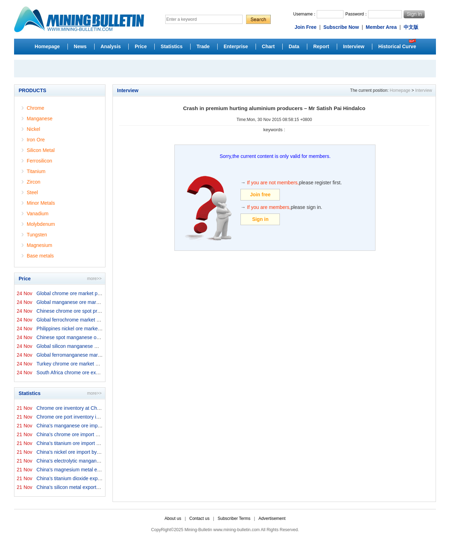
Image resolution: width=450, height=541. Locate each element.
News (80, 46)
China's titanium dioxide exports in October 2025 (89, 478)
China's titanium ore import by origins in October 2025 (95, 443)
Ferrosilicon (39, 161)
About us (173, 518)
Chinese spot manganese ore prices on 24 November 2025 (101, 337)
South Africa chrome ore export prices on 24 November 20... (102, 372)
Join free (260, 194)
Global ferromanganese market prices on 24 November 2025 (103, 355)
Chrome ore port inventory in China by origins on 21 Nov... (100, 417)
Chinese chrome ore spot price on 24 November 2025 (95, 311)
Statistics (171, 46)
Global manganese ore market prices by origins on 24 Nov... (102, 302)
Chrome (35, 108)
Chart (268, 46)
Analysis (111, 46)
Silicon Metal (40, 150)
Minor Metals (41, 203)
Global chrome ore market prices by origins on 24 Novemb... (102, 293)
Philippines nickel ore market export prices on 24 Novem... (100, 328)
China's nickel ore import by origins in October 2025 (93, 452)
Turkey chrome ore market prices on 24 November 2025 (98, 364)
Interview (354, 46)
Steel (32, 192)
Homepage (47, 46)
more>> (94, 278)
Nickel (33, 129)
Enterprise (236, 46)
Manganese (39, 118)
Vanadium (38, 213)
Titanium (36, 171)
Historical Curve (397, 46)
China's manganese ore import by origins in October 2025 (99, 425)
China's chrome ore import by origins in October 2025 (95, 434)
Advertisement (271, 518)
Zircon (33, 182)
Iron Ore (36, 139)
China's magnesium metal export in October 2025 (90, 469)
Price (141, 46)
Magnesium (39, 245)
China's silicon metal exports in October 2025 (86, 487)
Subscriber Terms (234, 518)
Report (321, 46)
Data (294, 46)
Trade (203, 46)
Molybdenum (41, 224)
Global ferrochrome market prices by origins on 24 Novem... (102, 320)
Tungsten (37, 234)
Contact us (199, 518)
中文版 (411, 27)
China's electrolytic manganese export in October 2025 (96, 461)
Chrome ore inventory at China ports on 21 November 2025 (101, 408)
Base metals (40, 256)
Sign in (260, 219)
